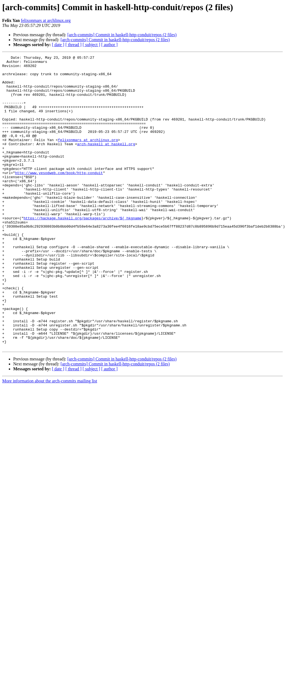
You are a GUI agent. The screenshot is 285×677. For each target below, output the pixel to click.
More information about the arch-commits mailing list (49, 439)
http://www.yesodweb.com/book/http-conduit (59, 196)
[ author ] (109, 44)
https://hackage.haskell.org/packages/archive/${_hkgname (82, 250)
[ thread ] (73, 44)
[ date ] (58, 44)
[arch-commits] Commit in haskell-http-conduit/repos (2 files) (122, 34)
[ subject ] (91, 44)
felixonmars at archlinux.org (46, 20)
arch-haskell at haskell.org (106, 162)
